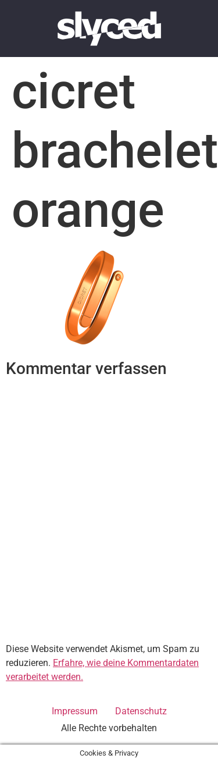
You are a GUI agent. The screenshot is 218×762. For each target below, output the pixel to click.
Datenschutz (141, 711)
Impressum (75, 711)
